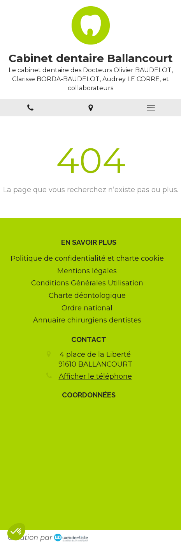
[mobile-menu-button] (151, 108)
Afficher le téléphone (95, 376)
